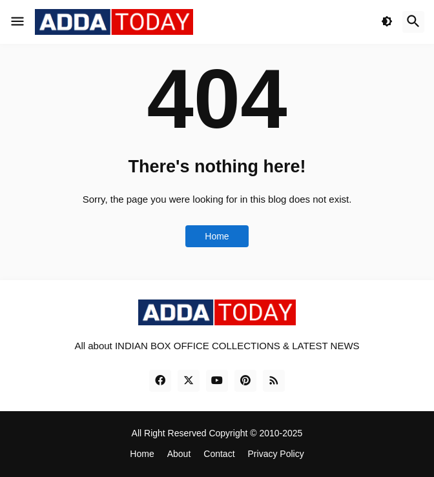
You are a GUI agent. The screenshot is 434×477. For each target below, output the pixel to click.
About (179, 454)
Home (217, 236)
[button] (17, 22)
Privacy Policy (276, 454)
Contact (218, 454)
